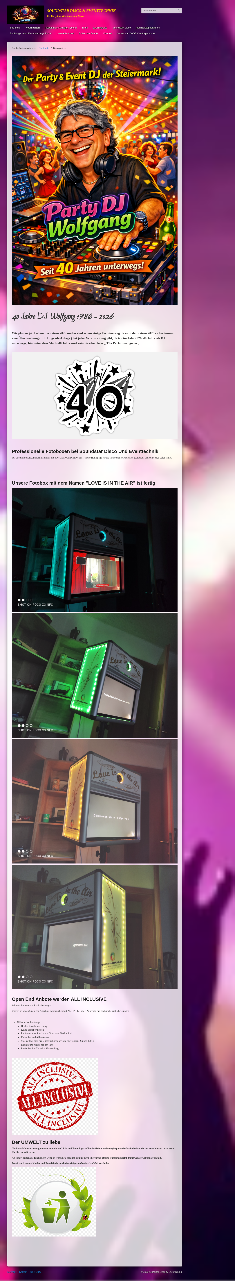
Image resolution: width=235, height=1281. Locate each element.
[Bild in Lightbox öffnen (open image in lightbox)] (95, 180)
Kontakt (107, 33)
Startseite (15, 27)
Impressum (35, 1272)
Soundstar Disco (122, 27)
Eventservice (100, 27)
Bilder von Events (88, 33)
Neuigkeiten (33, 27)
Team (85, 27)
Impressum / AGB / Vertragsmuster (136, 33)
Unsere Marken (65, 33)
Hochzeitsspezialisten (148, 27)
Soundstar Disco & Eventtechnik (81, 11)
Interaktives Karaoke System (61, 27)
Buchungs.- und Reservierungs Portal (30, 33)
